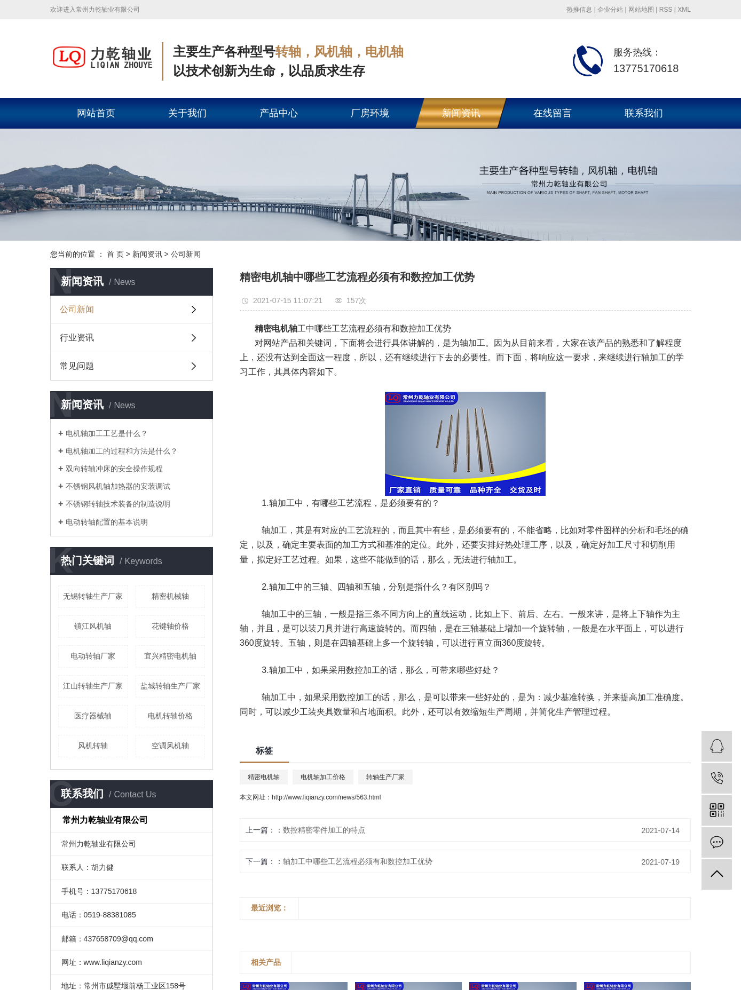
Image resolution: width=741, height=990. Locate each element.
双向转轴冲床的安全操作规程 (114, 468)
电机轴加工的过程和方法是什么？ (122, 451)
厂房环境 (370, 113)
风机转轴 (93, 745)
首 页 (115, 254)
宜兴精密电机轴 (170, 656)
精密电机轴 (264, 777)
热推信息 (579, 9)
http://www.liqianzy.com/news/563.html (326, 797)
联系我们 (644, 113)
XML (684, 9)
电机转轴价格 (170, 715)
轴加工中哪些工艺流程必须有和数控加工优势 (357, 861)
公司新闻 (186, 254)
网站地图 (641, 9)
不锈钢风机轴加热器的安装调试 (118, 486)
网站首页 (96, 113)
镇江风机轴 (93, 626)
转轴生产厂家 (385, 777)
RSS (666, 9)
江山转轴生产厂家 (93, 686)
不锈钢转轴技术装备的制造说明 (118, 504)
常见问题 (77, 365)
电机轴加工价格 (323, 777)
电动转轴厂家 (92, 656)
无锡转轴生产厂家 (93, 596)
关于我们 (187, 113)
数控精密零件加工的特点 (324, 830)
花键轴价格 (170, 626)
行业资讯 (77, 337)
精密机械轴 (170, 596)
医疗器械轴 (93, 715)
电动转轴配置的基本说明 (107, 522)
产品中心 (278, 113)
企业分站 (610, 9)
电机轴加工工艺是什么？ (107, 433)
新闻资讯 (461, 113)
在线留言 (552, 113)
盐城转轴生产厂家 (170, 686)
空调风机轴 (170, 745)
